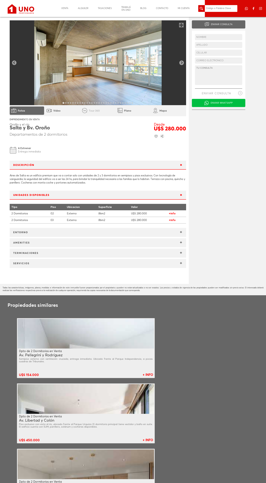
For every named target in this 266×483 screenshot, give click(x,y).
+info (172, 213)
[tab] (63, 103)
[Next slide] (181, 63)
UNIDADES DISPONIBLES (31, 195)
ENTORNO (20, 232)
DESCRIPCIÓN (23, 165)
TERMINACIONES (25, 253)
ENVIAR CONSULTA (222, 24)
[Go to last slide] (14, 63)
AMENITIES (21, 243)
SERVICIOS (21, 263)
